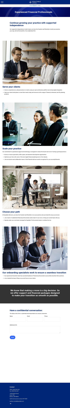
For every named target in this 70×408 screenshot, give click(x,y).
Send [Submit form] (12, 337)
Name (11, 316)
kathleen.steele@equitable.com (17, 401)
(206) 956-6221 (16, 389)
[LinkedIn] (11, 403)
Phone (46, 316)
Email (28, 316)
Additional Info (13, 325)
